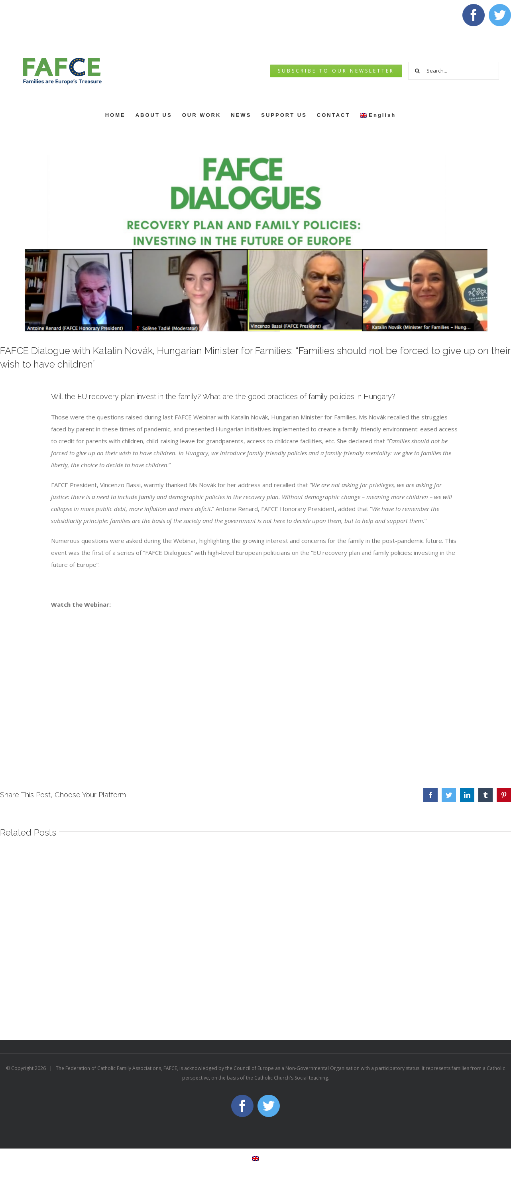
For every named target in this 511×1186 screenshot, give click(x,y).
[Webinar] (255, 242)
